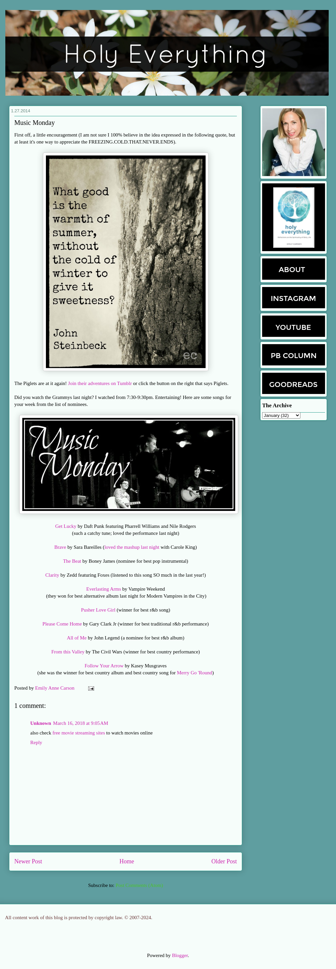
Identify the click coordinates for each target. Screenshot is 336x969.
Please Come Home (62, 624)
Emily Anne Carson (55, 688)
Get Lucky (66, 526)
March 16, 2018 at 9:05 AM (80, 723)
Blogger (180, 955)
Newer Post (28, 861)
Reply (36, 742)
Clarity (52, 575)
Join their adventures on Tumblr (100, 383)
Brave (61, 547)
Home (126, 861)
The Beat (72, 561)
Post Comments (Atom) (139, 885)
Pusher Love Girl (98, 610)
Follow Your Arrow (103, 665)
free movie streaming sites (79, 732)
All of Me (76, 637)
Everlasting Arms (103, 589)
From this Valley (67, 651)
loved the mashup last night (131, 547)
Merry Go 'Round (194, 672)
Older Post (224, 861)
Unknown (40, 723)
